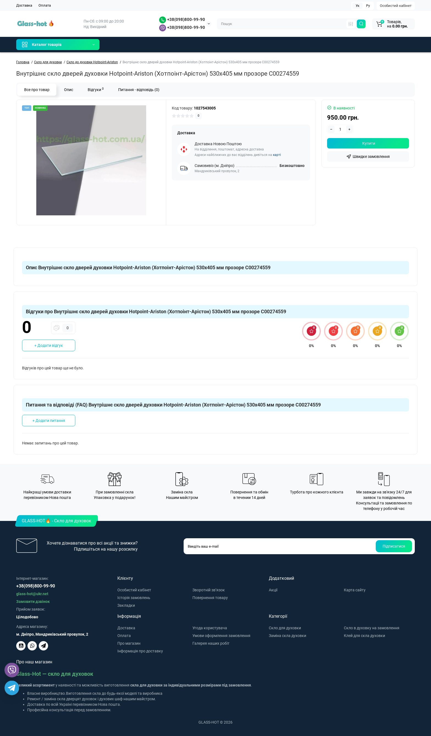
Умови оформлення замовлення (221, 635)
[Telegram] (12, 688)
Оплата (44, 5)
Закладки (126, 605)
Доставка (24, 5)
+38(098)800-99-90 (182, 19)
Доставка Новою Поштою (218, 144)
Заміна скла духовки (287, 635)
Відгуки (96, 89)
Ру (368, 6)
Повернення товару (210, 597)
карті (277, 155)
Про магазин (128, 643)
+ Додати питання (48, 420)
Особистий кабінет (395, 6)
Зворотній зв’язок (208, 590)
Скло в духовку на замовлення (371, 628)
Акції (273, 590)
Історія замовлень (133, 597)
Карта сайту (355, 590)
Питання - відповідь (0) (138, 89)
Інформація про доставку (140, 651)
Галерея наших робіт (211, 643)
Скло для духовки (285, 628)
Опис (68, 89)
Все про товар (36, 89)
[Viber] (12, 670)
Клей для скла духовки (364, 635)
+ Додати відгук (48, 345)
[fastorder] (368, 156)
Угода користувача (209, 628)
